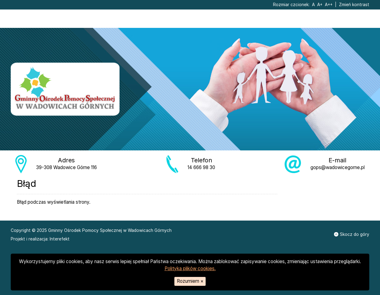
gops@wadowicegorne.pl (337, 167)
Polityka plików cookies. (190, 268)
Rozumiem (190, 281)
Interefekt (60, 238)
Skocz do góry (351, 234)
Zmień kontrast (354, 4)
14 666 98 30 (201, 167)
